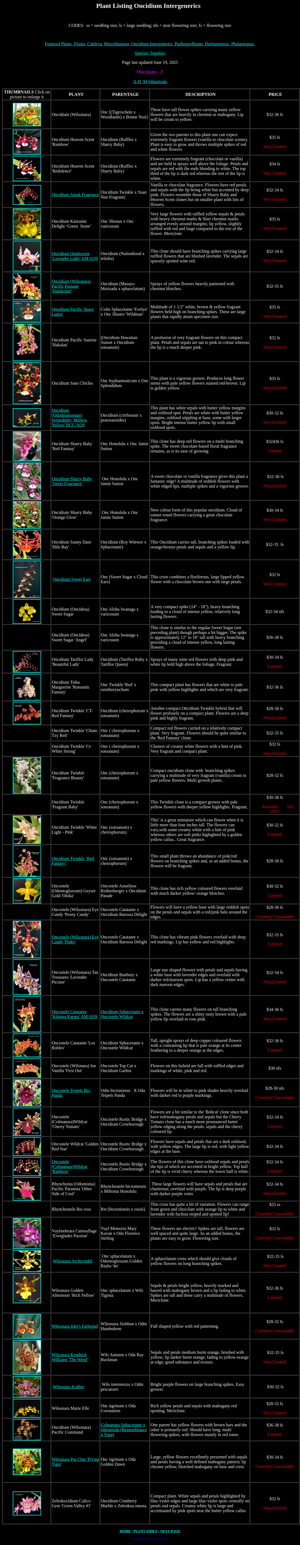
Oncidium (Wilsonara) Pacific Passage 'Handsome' (71, 286)
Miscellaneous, (117, 44)
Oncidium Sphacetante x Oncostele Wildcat (122, 1014)
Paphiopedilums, (189, 44)
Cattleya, (95, 44)
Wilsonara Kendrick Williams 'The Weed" (70, 1357)
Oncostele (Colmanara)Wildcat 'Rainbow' (69, 1166)
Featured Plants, (59, 44)
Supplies (157, 53)
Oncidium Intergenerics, (152, 44)
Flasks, (80, 44)
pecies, (142, 53)
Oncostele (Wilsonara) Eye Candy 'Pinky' (75, 939)
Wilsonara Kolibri (68, 1386)
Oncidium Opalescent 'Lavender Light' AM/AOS (75, 256)
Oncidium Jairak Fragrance (75, 194)
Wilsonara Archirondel (73, 1261)
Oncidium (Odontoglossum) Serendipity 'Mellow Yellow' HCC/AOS (69, 417)
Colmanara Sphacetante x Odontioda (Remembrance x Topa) (124, 1429)
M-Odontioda (154, 81)
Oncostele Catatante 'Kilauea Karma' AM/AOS (74, 1014)
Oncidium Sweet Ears (72, 579)
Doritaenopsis (217, 44)
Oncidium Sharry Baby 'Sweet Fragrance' (72, 481)
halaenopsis (242, 44)
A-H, (137, 81)
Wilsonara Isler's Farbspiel (75, 1326)
